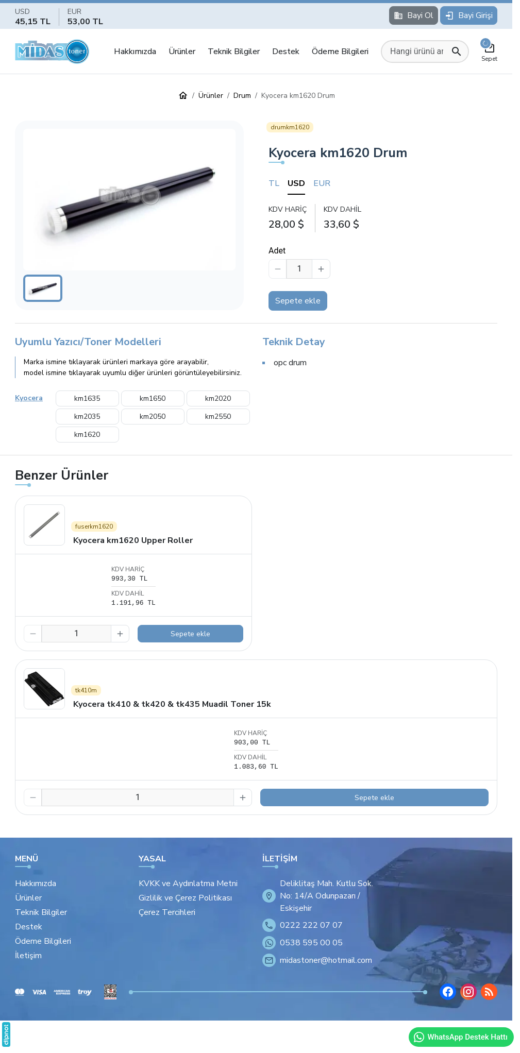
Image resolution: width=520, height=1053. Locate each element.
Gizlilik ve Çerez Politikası (185, 898)
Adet (277, 251)
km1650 (152, 398)
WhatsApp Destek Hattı (460, 1037)
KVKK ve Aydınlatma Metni (188, 883)
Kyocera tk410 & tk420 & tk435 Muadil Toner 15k (172, 704)
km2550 (218, 416)
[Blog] (489, 991)
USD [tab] (296, 183)
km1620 (87, 434)
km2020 (218, 398)
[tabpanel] (383, 217)
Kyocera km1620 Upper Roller (133, 540)
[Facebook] (448, 991)
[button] (129, 199)
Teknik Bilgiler (234, 51)
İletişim (28, 955)
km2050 (152, 416)
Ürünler (182, 51)
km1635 (87, 398)
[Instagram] (468, 991)
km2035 (87, 416)
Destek (285, 51)
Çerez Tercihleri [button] (167, 912)
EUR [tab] (321, 183)
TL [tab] (274, 183)
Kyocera (29, 398)
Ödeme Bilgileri (340, 51)
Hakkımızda (135, 51)
